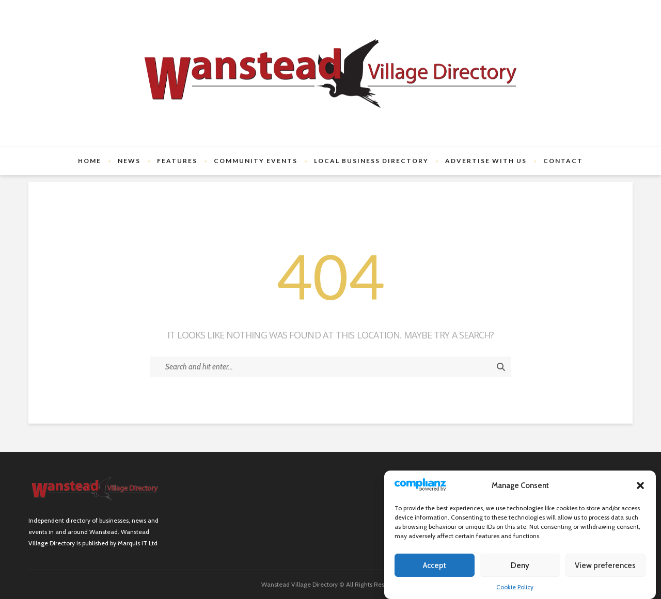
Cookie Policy (514, 587)
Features (177, 161)
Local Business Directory (371, 161)
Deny (520, 565)
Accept (434, 565)
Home (89, 161)
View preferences (605, 565)
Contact (563, 161)
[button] (640, 485)
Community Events (255, 161)
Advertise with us (486, 161)
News (129, 161)
